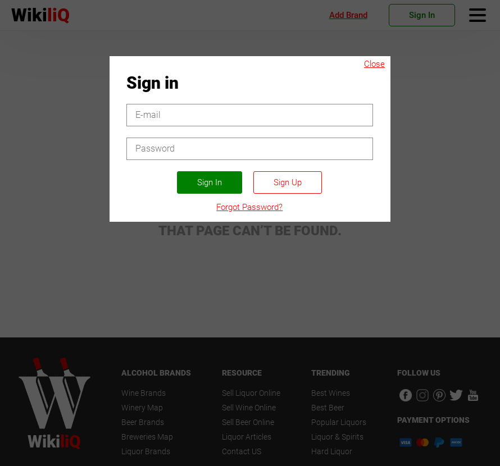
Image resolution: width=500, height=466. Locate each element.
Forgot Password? (249, 207)
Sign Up (288, 182)
